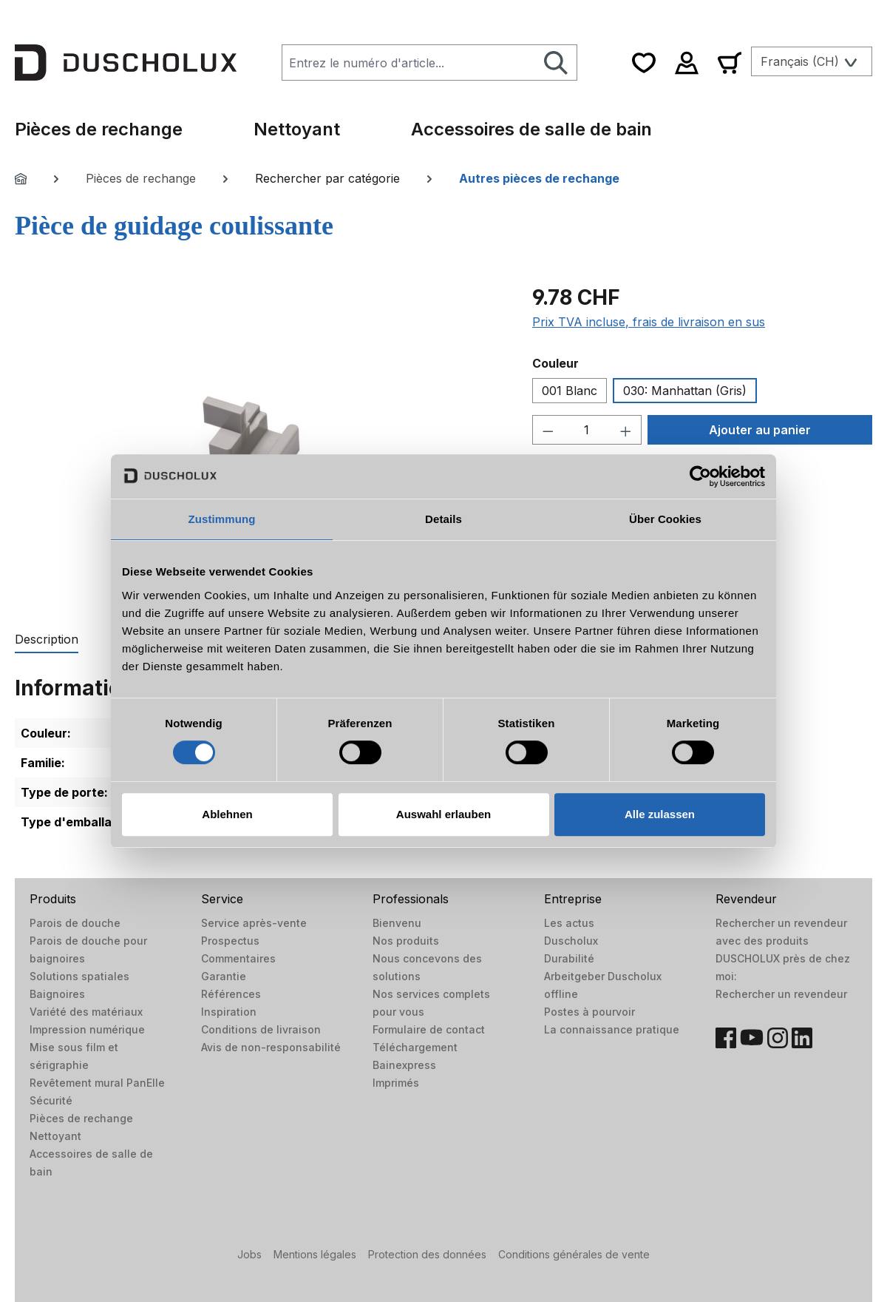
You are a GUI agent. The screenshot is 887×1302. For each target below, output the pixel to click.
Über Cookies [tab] (665, 519)
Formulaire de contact (429, 1029)
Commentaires (238, 958)
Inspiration (228, 1011)
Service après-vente (254, 923)
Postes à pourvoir (589, 1011)
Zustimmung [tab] (222, 519)
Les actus (569, 923)
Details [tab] (443, 519)
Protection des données (427, 1254)
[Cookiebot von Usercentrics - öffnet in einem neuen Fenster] (700, 476)
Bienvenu (397, 923)
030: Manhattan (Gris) (685, 390)
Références (231, 994)
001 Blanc (569, 390)
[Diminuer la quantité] (547, 430)
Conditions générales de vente (574, 1254)
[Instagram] (777, 1038)
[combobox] (409, 62)
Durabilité (569, 958)
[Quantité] (587, 430)
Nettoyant (55, 1136)
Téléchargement (415, 1047)
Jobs (249, 1254)
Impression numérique (87, 1029)
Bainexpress (404, 1065)
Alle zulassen (660, 814)
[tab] (46, 640)
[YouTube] (752, 1038)
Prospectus (230, 940)
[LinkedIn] (802, 1038)
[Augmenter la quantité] (626, 430)
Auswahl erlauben (443, 814)
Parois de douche (75, 923)
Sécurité (51, 1100)
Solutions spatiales (79, 976)
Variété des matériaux (86, 1011)
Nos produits (406, 940)
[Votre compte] (686, 62)
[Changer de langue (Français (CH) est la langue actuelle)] (811, 61)
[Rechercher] (556, 62)
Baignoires (57, 994)
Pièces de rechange (81, 1118)
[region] (258, 441)
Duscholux (571, 940)
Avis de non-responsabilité (271, 1047)
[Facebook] (726, 1038)
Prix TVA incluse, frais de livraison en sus (648, 321)
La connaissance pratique (611, 1029)
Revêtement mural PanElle (97, 1082)
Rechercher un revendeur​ (781, 994)
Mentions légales (314, 1254)
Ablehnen (227, 814)
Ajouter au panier (760, 429)
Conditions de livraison (261, 1029)
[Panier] (729, 62)
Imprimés (396, 1082)
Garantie (223, 976)
